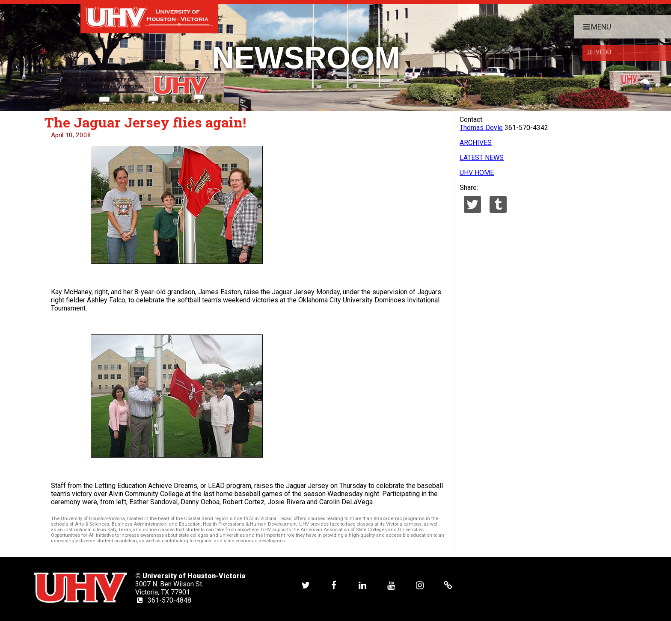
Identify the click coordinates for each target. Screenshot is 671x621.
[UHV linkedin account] (362, 585)
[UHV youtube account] (391, 585)
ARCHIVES (476, 143)
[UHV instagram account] (420, 585)
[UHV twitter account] (305, 585)
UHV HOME (477, 173)
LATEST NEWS (482, 158)
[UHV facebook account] (334, 585)
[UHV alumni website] (448, 585)
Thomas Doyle (481, 128)
